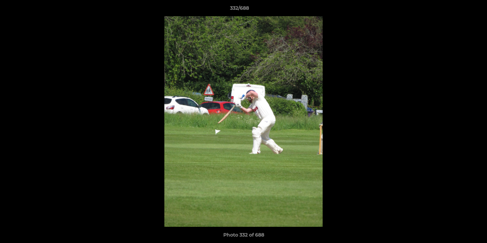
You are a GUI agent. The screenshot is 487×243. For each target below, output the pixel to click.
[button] (459, 10)
